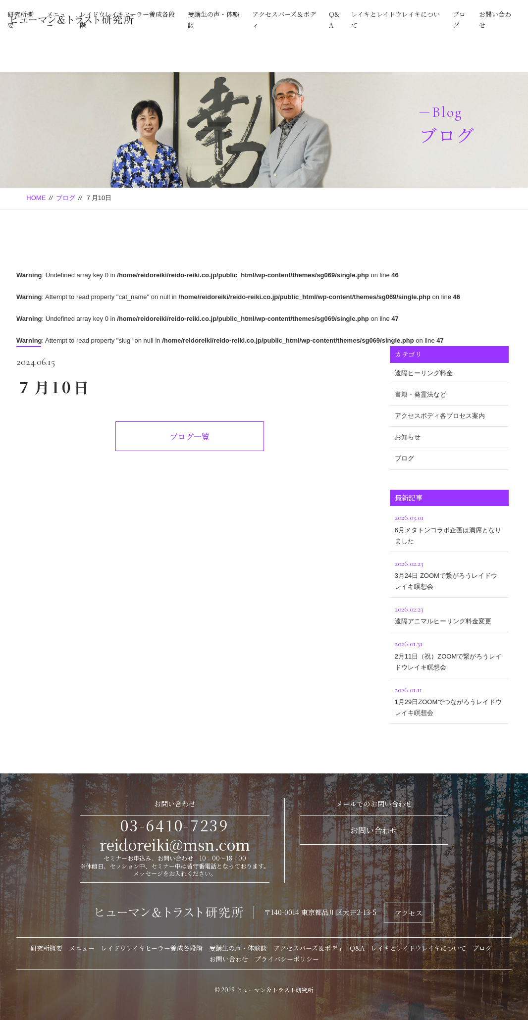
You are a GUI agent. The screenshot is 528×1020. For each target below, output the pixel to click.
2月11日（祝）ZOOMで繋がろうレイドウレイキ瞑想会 (449, 653)
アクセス (408, 913)
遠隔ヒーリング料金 (424, 373)
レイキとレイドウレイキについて (418, 948)
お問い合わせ (374, 830)
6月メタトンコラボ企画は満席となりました (449, 527)
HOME (36, 198)
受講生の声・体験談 (238, 948)
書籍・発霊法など (420, 394)
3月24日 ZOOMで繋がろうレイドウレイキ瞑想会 (449, 573)
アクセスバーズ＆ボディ (308, 948)
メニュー (82, 948)
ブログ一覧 (190, 436)
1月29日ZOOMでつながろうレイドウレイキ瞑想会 (449, 699)
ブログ (65, 198)
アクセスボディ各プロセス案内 (440, 415)
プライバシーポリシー (287, 959)
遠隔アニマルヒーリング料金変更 (449, 614)
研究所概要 (46, 948)
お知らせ (408, 437)
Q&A (357, 948)
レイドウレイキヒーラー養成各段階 (152, 948)
